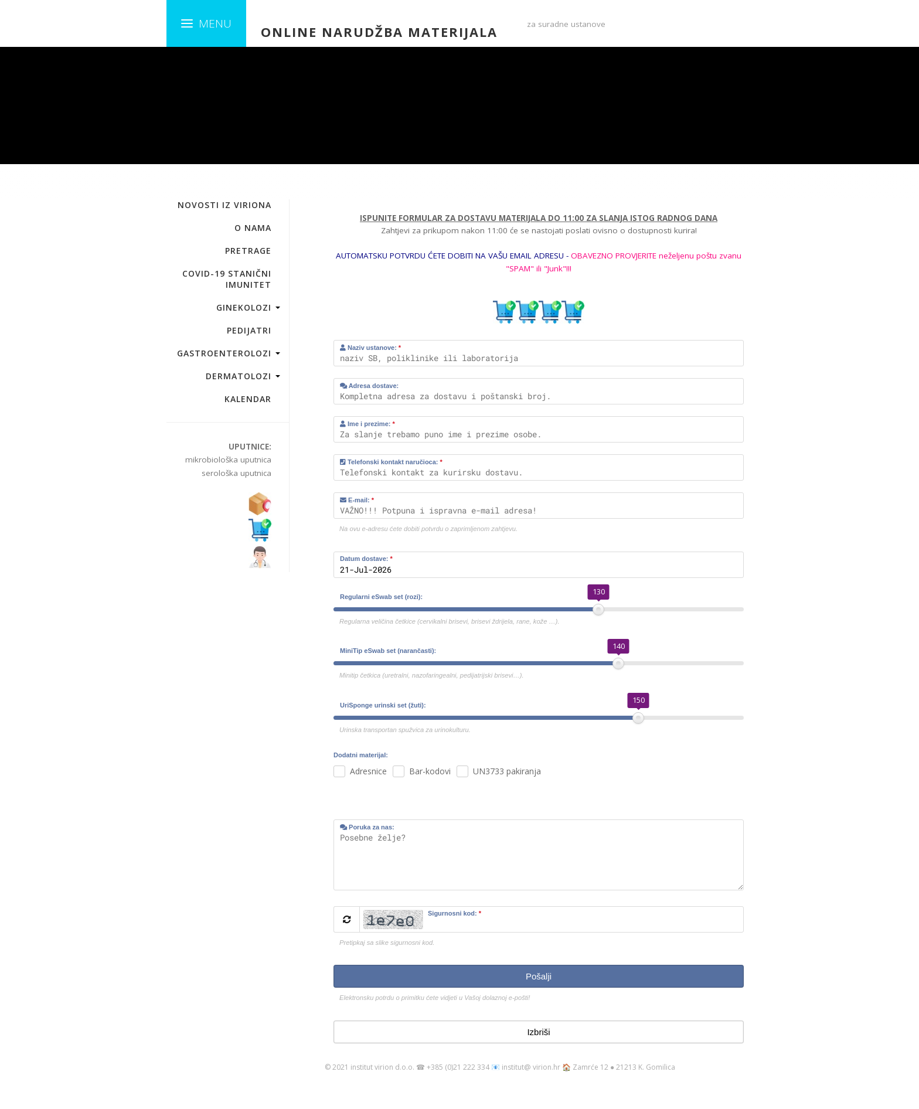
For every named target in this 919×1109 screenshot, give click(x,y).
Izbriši (538, 1032)
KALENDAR (247, 398)
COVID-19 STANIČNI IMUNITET (226, 279)
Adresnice (368, 771)
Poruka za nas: (367, 827)
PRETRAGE (248, 250)
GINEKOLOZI (243, 307)
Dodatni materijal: (360, 755)
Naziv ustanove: (370, 347)
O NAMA (252, 227)
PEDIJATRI (249, 330)
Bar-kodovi (430, 771)
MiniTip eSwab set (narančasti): (388, 650)
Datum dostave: (366, 558)
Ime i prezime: (367, 423)
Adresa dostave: (369, 385)
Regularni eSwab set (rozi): (381, 596)
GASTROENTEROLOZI (224, 353)
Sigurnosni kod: (454, 913)
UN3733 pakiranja (507, 771)
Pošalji (539, 976)
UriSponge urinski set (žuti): (383, 705)
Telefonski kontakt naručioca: (391, 461)
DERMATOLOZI (238, 376)
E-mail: (357, 500)
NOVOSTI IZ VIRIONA (224, 204)
